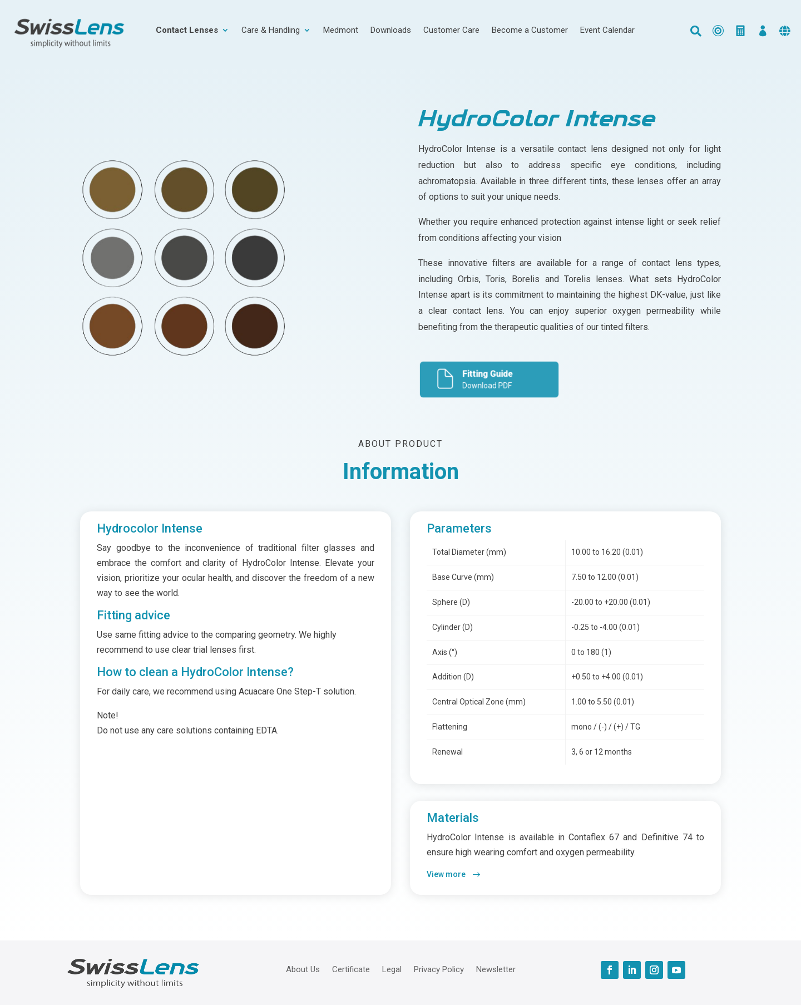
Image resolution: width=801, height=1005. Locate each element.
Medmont (340, 30)
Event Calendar (607, 30)
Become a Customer (530, 30)
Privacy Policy (439, 968)
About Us (303, 968)
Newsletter (496, 968)
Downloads (390, 30)
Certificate (351, 968)
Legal (392, 968)
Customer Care (451, 30)
